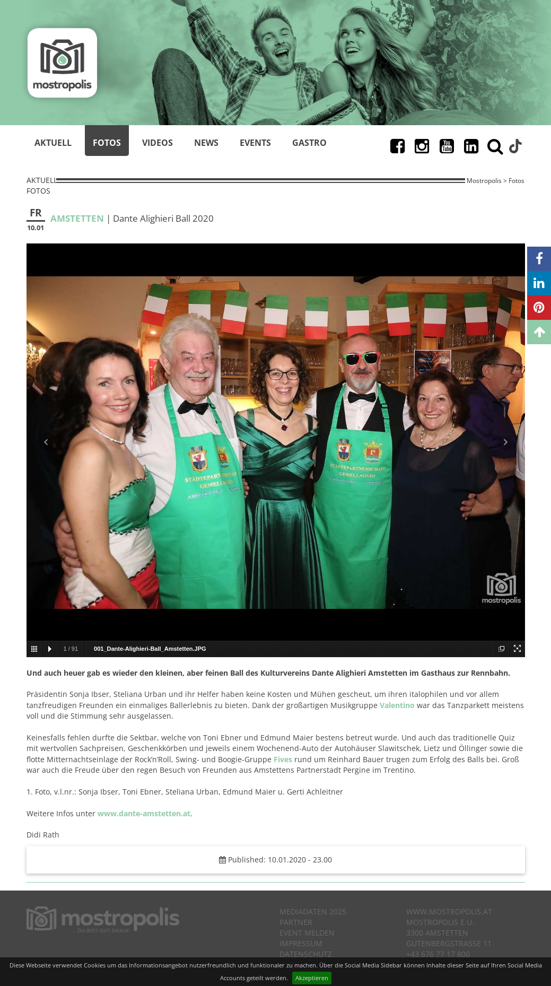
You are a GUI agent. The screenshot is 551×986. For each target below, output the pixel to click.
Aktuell (53, 143)
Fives (283, 759)
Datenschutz (305, 954)
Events (255, 143)
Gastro (309, 143)
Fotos (107, 143)
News (206, 143)
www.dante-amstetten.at (144, 813)
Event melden (307, 933)
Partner (295, 922)
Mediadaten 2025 (312, 911)
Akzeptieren (311, 978)
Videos (157, 143)
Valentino (397, 705)
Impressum (300, 943)
